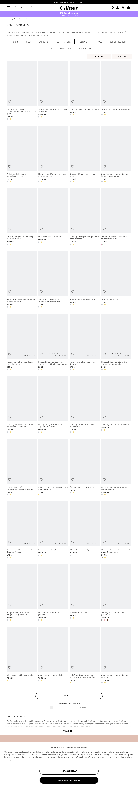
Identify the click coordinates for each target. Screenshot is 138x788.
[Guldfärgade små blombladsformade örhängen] (22, 467)
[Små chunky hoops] (116, 279)
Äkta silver (65, 49)
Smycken (18, 19)
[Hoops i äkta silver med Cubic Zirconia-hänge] (22, 342)
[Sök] (23, 8)
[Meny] (9, 8)
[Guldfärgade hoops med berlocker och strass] (22, 154)
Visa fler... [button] (69, 696)
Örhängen (30, 19)
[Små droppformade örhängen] (85, 279)
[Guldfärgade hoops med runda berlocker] (116, 655)
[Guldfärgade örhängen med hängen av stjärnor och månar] (85, 655)
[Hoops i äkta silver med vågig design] (85, 342)
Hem (9, 19)
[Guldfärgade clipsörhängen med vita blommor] (85, 217)
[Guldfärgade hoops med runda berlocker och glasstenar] (22, 405)
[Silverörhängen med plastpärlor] (85, 530)
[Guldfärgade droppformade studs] (116, 405)
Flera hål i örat (64, 42)
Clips (49, 49)
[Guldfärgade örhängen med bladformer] (85, 405)
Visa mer (69, 731)
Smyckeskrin (84, 49)
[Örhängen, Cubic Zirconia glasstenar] (116, 593)
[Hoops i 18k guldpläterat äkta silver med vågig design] (116, 342)
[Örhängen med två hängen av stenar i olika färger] (116, 217)
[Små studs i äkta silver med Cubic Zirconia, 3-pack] (22, 530)
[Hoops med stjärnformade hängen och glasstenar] (22, 593)
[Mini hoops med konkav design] (22, 655)
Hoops (15, 42)
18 (80, 708)
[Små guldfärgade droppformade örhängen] (53, 91)
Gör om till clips (118, 42)
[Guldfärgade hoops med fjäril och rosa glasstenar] (53, 467)
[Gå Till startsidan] (69, 7)
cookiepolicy (9, 760)
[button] (119, 7)
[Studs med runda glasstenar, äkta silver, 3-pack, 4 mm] (116, 530)
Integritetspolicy (117, 757)
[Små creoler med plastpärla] (53, 217)
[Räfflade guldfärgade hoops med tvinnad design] (116, 467)
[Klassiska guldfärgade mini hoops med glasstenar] (53, 154)
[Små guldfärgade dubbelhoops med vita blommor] (22, 217)
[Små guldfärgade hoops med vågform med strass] (53, 405)
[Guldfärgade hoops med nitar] (53, 655)
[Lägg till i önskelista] (10, 102)
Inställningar (69, 771)
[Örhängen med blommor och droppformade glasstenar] (53, 279)
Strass (99, 42)
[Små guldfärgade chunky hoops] (116, 91)
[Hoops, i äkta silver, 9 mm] (53, 530)
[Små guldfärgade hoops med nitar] (85, 154)
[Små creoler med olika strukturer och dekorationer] (22, 279)
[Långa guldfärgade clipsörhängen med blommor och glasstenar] (22, 91)
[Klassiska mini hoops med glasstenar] (53, 593)
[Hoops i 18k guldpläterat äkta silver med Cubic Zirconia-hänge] (53, 342)
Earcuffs (43, 42)
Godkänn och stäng (69, 780)
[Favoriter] (124, 7)
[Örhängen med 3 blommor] (85, 467)
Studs (29, 42)
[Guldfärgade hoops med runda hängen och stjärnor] (116, 154)
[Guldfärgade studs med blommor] (85, 91)
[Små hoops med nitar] (85, 593)
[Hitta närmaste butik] (113, 8)
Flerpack (83, 42)
